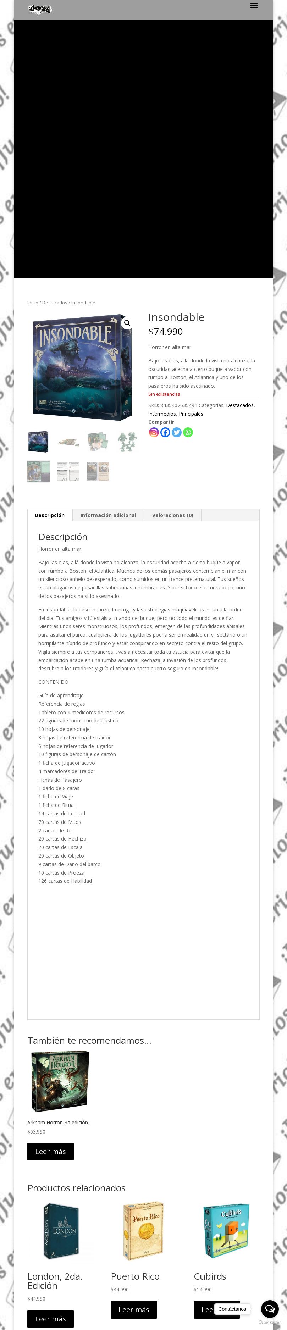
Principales (191, 157)
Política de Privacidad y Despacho (143, 1220)
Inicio (32, 46)
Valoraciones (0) (172, 258)
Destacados (54, 46)
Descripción (50, 258)
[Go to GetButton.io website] (270, 1322)
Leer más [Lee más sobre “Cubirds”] (217, 1053)
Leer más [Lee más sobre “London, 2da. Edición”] (50, 1062)
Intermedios (162, 157)
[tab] (50, 259)
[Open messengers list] (270, 1309)
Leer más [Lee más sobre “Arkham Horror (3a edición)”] (50, 895)
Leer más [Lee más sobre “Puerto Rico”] (133, 1053)
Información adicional (108, 258)
